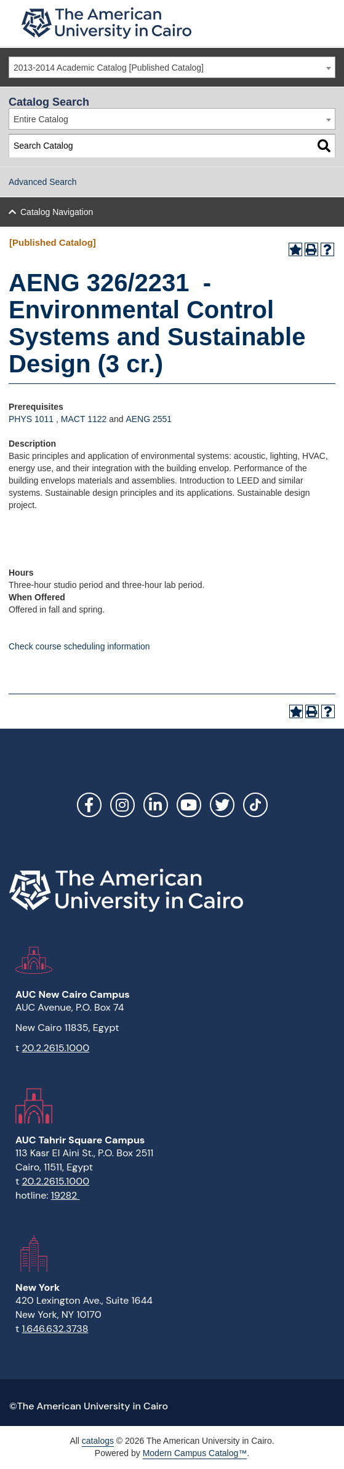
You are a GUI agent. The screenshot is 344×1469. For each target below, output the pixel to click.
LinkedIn (155, 805)
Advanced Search (43, 182)
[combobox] (172, 67)
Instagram (122, 805)
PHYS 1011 (31, 419)
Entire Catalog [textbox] (41, 119)
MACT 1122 (83, 419)
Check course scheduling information (79, 646)
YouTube (189, 805)
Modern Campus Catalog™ (195, 1453)
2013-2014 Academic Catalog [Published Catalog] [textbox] (109, 67)
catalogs (98, 1441)
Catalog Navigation (56, 212)
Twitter (222, 805)
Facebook (89, 805)
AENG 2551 (149, 419)
